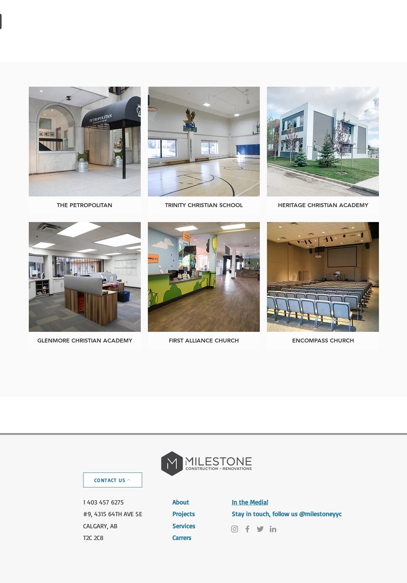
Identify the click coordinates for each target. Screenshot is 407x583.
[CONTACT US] (112, 480)
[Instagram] (234, 529)
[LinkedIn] (273, 529)
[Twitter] (260, 529)
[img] (323, 286)
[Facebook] (247, 529)
